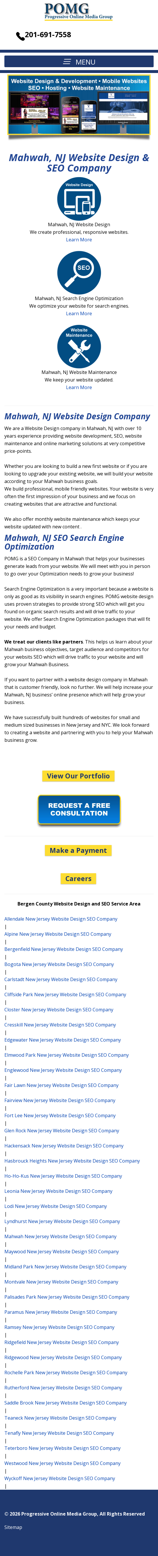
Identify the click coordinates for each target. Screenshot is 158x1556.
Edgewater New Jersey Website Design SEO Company (62, 1040)
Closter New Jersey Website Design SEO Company (58, 1009)
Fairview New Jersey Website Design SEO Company (59, 1100)
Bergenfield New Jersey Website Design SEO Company (63, 949)
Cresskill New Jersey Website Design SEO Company (60, 1025)
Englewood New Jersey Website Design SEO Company (63, 1070)
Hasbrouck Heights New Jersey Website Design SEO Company (72, 1161)
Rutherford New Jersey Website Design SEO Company (63, 1387)
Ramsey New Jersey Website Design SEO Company (59, 1327)
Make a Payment (78, 850)
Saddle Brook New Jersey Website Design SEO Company (65, 1403)
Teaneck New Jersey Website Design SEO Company (60, 1418)
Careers (78, 878)
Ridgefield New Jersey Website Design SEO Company (61, 1342)
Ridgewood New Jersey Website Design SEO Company (63, 1357)
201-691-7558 (48, 34)
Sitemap (13, 1527)
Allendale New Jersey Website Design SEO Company (60, 919)
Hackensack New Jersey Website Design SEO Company (64, 1146)
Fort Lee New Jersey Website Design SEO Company (60, 1115)
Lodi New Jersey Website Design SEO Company (55, 1206)
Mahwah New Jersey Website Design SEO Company (60, 1236)
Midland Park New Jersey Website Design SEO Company (65, 1266)
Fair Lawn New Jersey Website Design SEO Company (61, 1085)
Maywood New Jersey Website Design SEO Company (61, 1251)
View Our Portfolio (78, 775)
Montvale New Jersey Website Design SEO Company (61, 1282)
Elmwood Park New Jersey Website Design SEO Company (66, 1055)
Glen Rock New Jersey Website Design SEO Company (61, 1130)
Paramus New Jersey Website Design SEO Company (60, 1312)
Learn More (79, 239)
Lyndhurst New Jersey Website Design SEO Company (62, 1221)
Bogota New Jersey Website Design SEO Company (59, 964)
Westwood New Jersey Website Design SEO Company (62, 1463)
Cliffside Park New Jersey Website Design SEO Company (65, 994)
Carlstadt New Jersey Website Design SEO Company (60, 979)
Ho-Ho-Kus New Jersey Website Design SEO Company (63, 1176)
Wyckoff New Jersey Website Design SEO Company (59, 1478)
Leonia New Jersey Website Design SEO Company (58, 1191)
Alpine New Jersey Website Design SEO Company (57, 934)
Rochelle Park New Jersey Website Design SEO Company (65, 1372)
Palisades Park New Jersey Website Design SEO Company (66, 1297)
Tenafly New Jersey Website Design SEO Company (59, 1433)
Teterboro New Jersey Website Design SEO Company (62, 1448)
